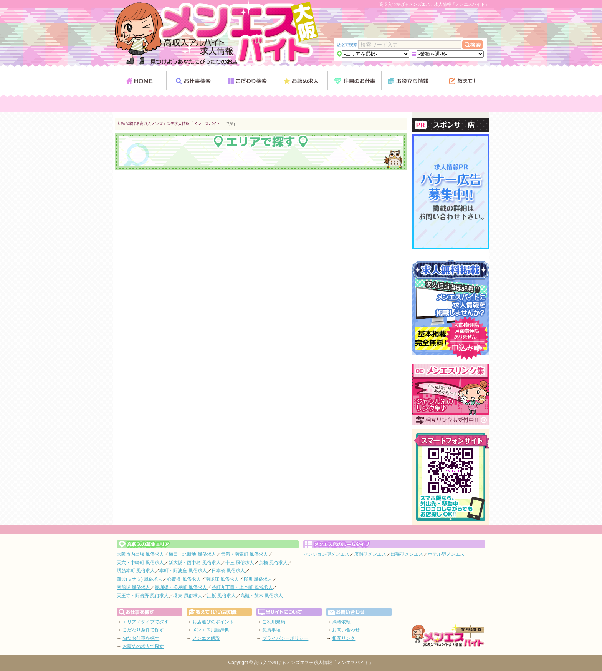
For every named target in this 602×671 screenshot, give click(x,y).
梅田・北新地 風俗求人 (192, 554)
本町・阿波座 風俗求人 (183, 570)
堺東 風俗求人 (187, 595)
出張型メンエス (407, 554)
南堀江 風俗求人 (222, 579)
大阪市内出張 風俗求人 (140, 554)
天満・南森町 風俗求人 (244, 554)
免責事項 (271, 630)
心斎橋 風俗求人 (183, 579)
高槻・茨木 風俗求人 (261, 595)
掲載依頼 (341, 621)
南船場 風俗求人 (133, 587)
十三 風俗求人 (239, 562)
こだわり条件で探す (143, 630)
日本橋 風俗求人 (228, 570)
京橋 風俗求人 (273, 562)
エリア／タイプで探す (145, 621)
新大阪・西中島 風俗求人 (194, 562)
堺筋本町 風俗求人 (136, 570)
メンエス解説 (206, 638)
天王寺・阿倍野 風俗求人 (143, 595)
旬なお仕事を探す (140, 638)
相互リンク (343, 638)
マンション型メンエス (326, 554)
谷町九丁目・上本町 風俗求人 (242, 587)
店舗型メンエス (370, 554)
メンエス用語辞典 (210, 630)
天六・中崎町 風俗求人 (140, 562)
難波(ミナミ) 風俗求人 (139, 579)
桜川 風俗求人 (257, 579)
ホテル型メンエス (446, 554)
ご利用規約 (273, 621)
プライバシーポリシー (285, 638)
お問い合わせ (346, 630)
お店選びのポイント (213, 621)
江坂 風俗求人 (221, 595)
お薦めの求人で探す (143, 646)
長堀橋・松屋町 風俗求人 (181, 587)
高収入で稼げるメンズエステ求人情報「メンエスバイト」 (314, 662)
